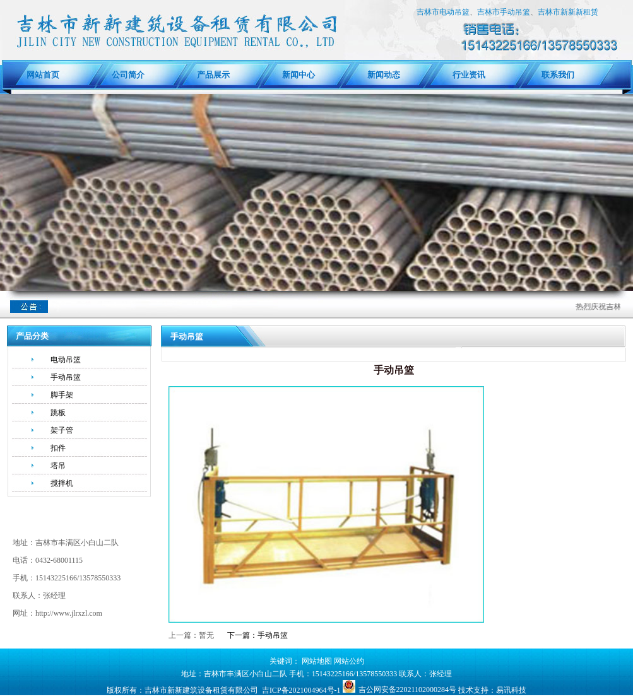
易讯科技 (511, 690)
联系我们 (553, 74)
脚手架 (61, 395)
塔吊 (58, 465)
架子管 (61, 430)
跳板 (58, 412)
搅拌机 (61, 483)
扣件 (58, 447)
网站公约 (349, 661)
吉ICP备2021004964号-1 (301, 690)
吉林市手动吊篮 (503, 12)
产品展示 (213, 74)
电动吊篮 (65, 359)
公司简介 (128, 74)
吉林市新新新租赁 (568, 12)
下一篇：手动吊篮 (257, 635)
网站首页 (43, 74)
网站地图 (317, 661)
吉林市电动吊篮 (443, 12)
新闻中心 (298, 74)
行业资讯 (469, 74)
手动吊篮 (65, 377)
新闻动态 (383, 74)
